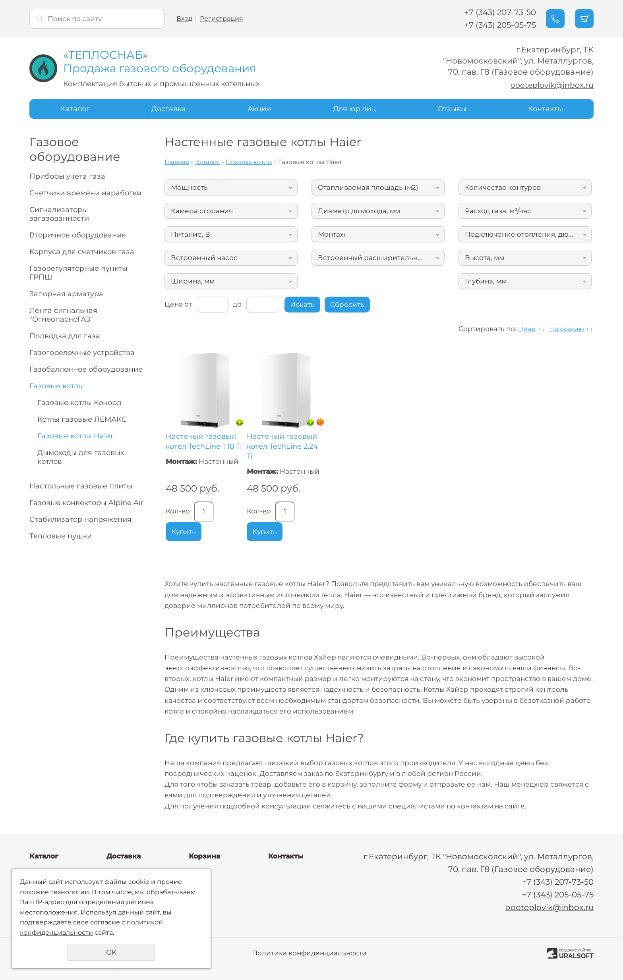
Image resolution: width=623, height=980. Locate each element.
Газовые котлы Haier (75, 436)
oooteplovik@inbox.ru (549, 85)
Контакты (545, 108)
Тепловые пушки (60, 536)
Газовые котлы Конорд (79, 402)
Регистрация (221, 18)
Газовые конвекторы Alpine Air (86, 502)
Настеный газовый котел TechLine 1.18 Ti (204, 441)
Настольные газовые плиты (80, 486)
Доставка (168, 108)
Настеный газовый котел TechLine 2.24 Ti (282, 446)
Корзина (204, 856)
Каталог (75, 108)
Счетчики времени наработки (85, 193)
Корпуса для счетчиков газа (81, 251)
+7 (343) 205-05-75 (494, 25)
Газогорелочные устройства (82, 352)
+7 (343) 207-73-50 (494, 12)
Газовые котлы (56, 386)
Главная (176, 162)
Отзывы (451, 108)
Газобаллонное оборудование (86, 369)
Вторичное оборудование (77, 235)
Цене (523, 329)
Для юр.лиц (354, 108)
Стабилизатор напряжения (80, 519)
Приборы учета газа (67, 176)
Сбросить (347, 305)
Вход (184, 18)
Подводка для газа (64, 336)
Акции (259, 108)
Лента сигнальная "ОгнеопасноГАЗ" (63, 315)
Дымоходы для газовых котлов (80, 457)
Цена (173, 304)
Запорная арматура (66, 293)
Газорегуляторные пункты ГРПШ (78, 273)
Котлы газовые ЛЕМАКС (82, 419)
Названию (566, 329)
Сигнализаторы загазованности (59, 214)
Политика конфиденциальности (309, 953)
